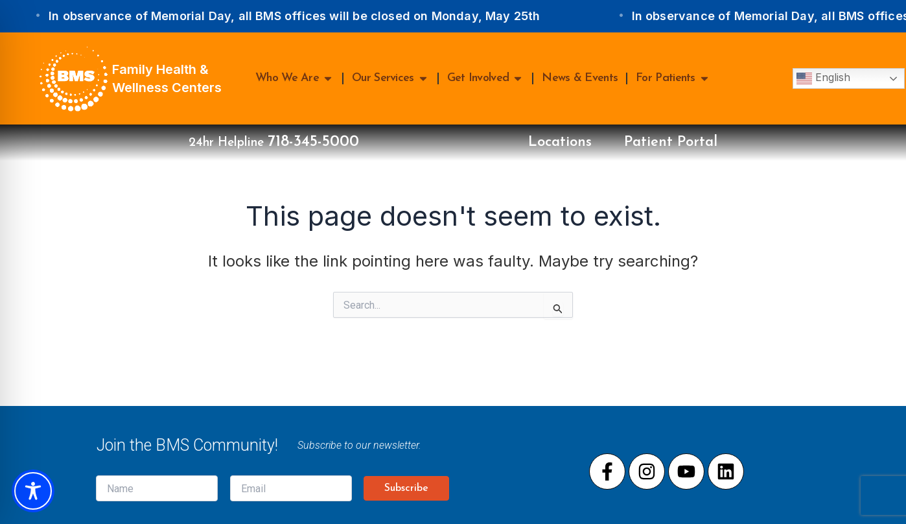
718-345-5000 (313, 142)
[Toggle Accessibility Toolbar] (33, 491)
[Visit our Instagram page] (647, 471)
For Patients (673, 78)
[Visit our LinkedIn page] (726, 471)
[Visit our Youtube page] (686, 471)
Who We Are (294, 78)
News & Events (580, 78)
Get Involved (485, 78)
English (823, 78)
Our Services (390, 78)
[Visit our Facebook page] (607, 471)
